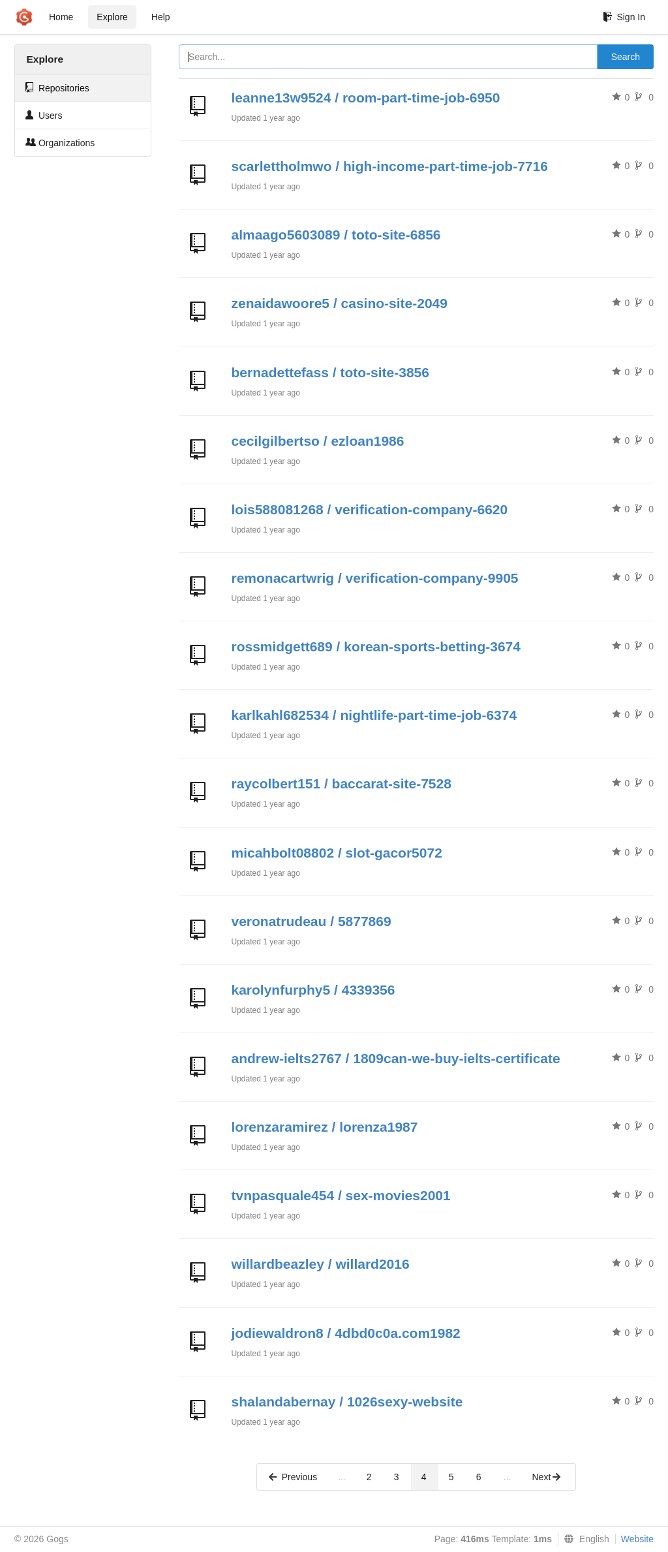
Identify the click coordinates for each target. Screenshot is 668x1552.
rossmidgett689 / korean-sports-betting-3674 (376, 646)
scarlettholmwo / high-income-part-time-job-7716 (390, 166)
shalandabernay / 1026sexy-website (347, 1401)
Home (61, 17)
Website (637, 1539)
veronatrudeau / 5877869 (311, 921)
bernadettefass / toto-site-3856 (330, 372)
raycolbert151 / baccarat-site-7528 (341, 783)
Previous (292, 1477)
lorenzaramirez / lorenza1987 (325, 1126)
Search (625, 57)
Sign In (624, 17)
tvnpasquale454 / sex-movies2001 (341, 1195)
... (342, 1477)
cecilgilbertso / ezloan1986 (318, 440)
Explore (112, 17)
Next (547, 1477)
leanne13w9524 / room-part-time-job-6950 (366, 97)
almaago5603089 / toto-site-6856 (336, 234)
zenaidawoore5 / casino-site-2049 (340, 303)
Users (43, 115)
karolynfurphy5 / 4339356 (313, 989)
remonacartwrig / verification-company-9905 (375, 577)
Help (160, 17)
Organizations (60, 142)
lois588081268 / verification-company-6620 (370, 509)
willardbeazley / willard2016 (321, 1263)
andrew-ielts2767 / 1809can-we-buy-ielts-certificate (396, 1058)
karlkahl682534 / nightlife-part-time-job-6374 (374, 714)
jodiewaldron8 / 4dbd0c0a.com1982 (346, 1333)
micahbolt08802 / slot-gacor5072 (337, 852)
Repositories (57, 87)
